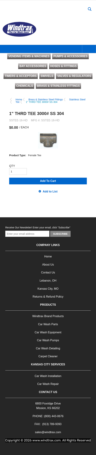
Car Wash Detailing (48, 348)
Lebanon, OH (48, 280)
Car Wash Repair (48, 383)
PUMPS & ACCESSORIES (70, 56)
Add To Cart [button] (48, 180)
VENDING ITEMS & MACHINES (28, 56)
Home (19, 99)
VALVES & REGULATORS (74, 75)
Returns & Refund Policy (48, 296)
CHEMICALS (24, 85)
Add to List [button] (50, 191)
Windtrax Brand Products (48, 316)
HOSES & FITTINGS (63, 66)
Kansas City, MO (48, 288)
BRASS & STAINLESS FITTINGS (58, 85)
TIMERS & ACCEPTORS (21, 75)
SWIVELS (47, 75)
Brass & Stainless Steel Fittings (45, 99)
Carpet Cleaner (48, 356)
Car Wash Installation (48, 376)
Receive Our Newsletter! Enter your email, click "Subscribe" (37, 227)
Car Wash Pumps (48, 340)
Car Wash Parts (48, 324)
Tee (18, 102)
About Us (48, 264)
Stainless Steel (77, 99)
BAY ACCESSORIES (32, 66)
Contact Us (48, 272)
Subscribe (60, 233)
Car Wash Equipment (48, 332)
